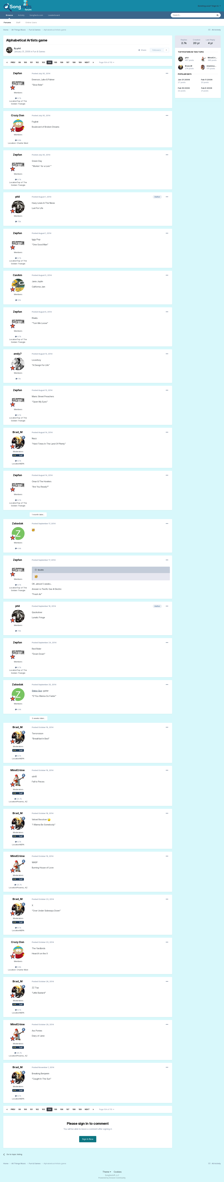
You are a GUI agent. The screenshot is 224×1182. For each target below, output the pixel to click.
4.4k (18, 548)
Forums (7, 22)
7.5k (18, 221)
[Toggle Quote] (36, 570)
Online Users (31, 22)
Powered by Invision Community (112, 1178)
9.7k (18, 98)
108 (73, 62)
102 (37, 62)
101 (31, 62)
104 (49, 62)
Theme (107, 1172)
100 (25, 62)
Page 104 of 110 (106, 62)
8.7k (18, 461)
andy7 (18, 353)
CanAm (17, 275)
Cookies (118, 1172)
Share (142, 50)
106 (61, 62)
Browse (9, 16)
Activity (21, 15)
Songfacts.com (36, 15)
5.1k (18, 300)
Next (87, 62)
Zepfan (17, 73)
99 (19, 62)
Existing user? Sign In (209, 6)
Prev (13, 62)
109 (80, 62)
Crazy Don (17, 115)
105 (55, 62)
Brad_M (18, 432)
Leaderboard (54, 15)
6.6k (18, 140)
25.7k (18, 799)
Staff (18, 22)
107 (67, 62)
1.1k (18, 378)
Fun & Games (39, 51)
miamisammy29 (214, 66)
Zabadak (17, 523)
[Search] (185, 15)
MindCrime (17, 770)
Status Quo (37, 691)
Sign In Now (87, 1139)
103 (43, 62)
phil (19, 48)
